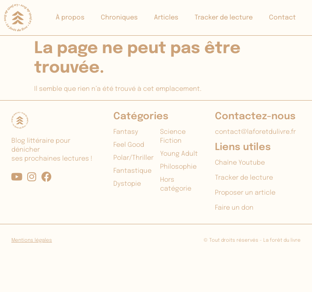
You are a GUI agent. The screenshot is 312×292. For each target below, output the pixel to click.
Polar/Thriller (133, 158)
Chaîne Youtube (240, 162)
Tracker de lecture (224, 17)
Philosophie (178, 166)
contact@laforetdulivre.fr (255, 132)
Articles (166, 17)
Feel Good (128, 145)
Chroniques (119, 17)
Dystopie (127, 183)
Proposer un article (245, 192)
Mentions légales (31, 240)
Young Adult (179, 153)
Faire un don (234, 207)
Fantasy (125, 132)
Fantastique (132, 170)
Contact (282, 17)
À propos (70, 17)
